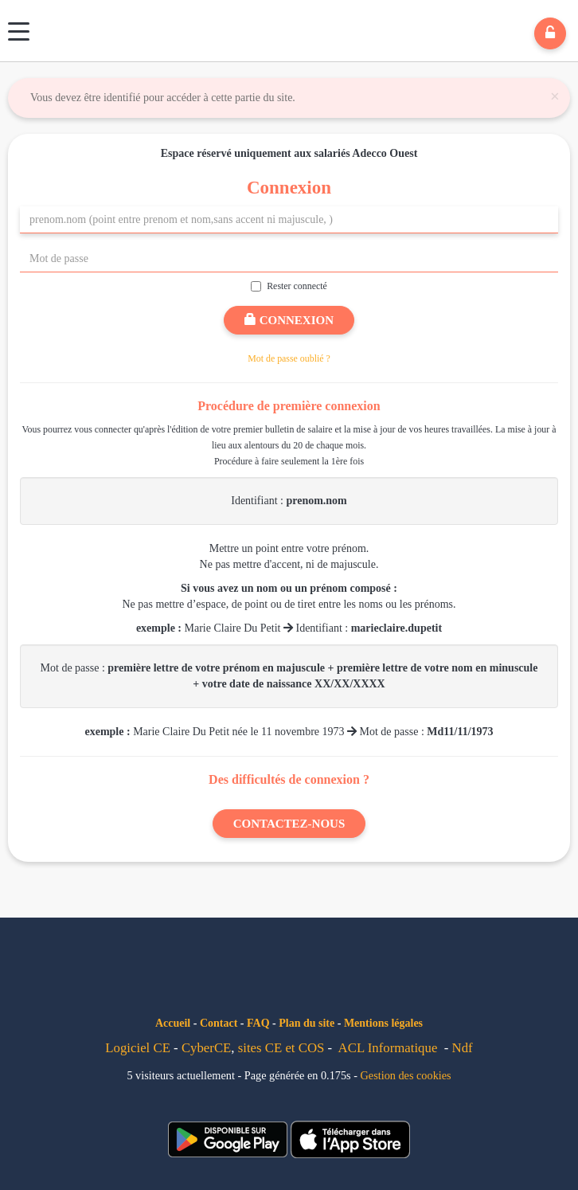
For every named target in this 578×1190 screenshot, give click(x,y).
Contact (218, 1023)
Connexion (289, 320)
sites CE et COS (281, 1047)
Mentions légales (383, 1023)
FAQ (258, 1023)
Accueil (172, 1023)
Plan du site (306, 1023)
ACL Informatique (388, 1047)
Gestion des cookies (406, 1075)
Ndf (462, 1047)
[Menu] (18, 31)
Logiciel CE (137, 1047)
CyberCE (206, 1047)
